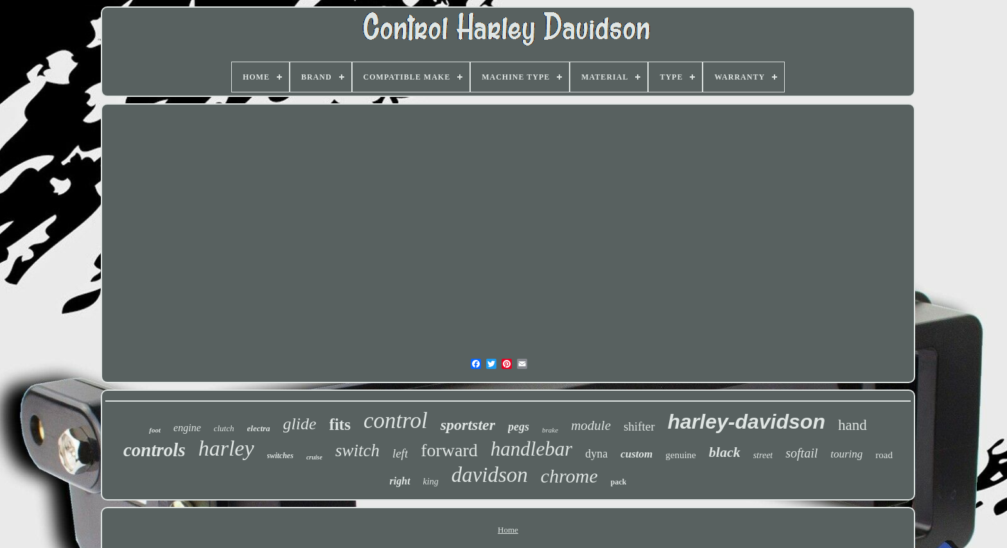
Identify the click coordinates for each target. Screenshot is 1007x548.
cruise (314, 457)
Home (508, 530)
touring (846, 454)
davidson (489, 474)
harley (226, 448)
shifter (639, 426)
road (884, 455)
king (431, 481)
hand (852, 425)
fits (340, 424)
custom (636, 454)
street (763, 455)
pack (619, 481)
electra (258, 428)
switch (357, 450)
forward (449, 450)
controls (154, 450)
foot (155, 430)
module (591, 425)
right (400, 480)
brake (550, 430)
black (724, 452)
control (395, 420)
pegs (518, 426)
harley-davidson (746, 421)
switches (280, 455)
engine (187, 427)
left (400, 453)
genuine (680, 455)
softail (801, 453)
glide (300, 424)
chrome (569, 475)
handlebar (531, 449)
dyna (596, 453)
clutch (224, 428)
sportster (468, 424)
